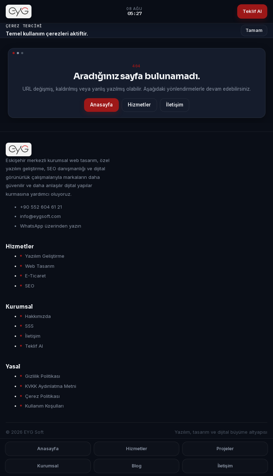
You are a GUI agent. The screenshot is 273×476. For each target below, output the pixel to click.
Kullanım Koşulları (44, 406)
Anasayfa (101, 105)
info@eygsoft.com (40, 216)
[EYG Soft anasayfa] (18, 11)
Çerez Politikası (42, 396)
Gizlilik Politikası (42, 376)
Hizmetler (139, 105)
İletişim (174, 105)
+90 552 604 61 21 (41, 207)
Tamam (254, 30)
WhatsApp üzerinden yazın (50, 226)
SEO (29, 286)
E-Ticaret (35, 276)
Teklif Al (252, 11)
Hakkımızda (38, 316)
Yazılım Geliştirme (44, 256)
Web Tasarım (39, 266)
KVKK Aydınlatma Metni (50, 386)
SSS (29, 326)
